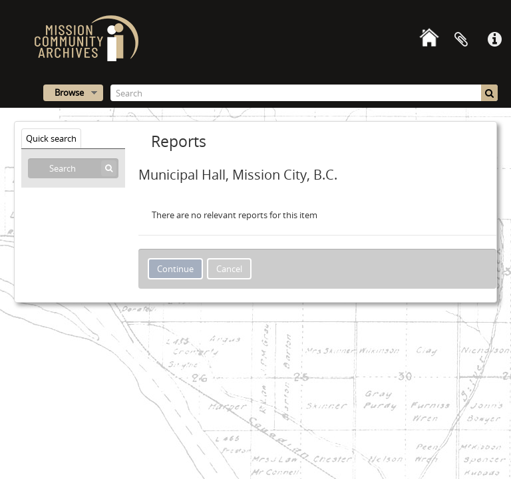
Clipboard (461, 40)
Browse (69, 92)
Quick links (494, 40)
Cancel (229, 269)
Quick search (51, 138)
